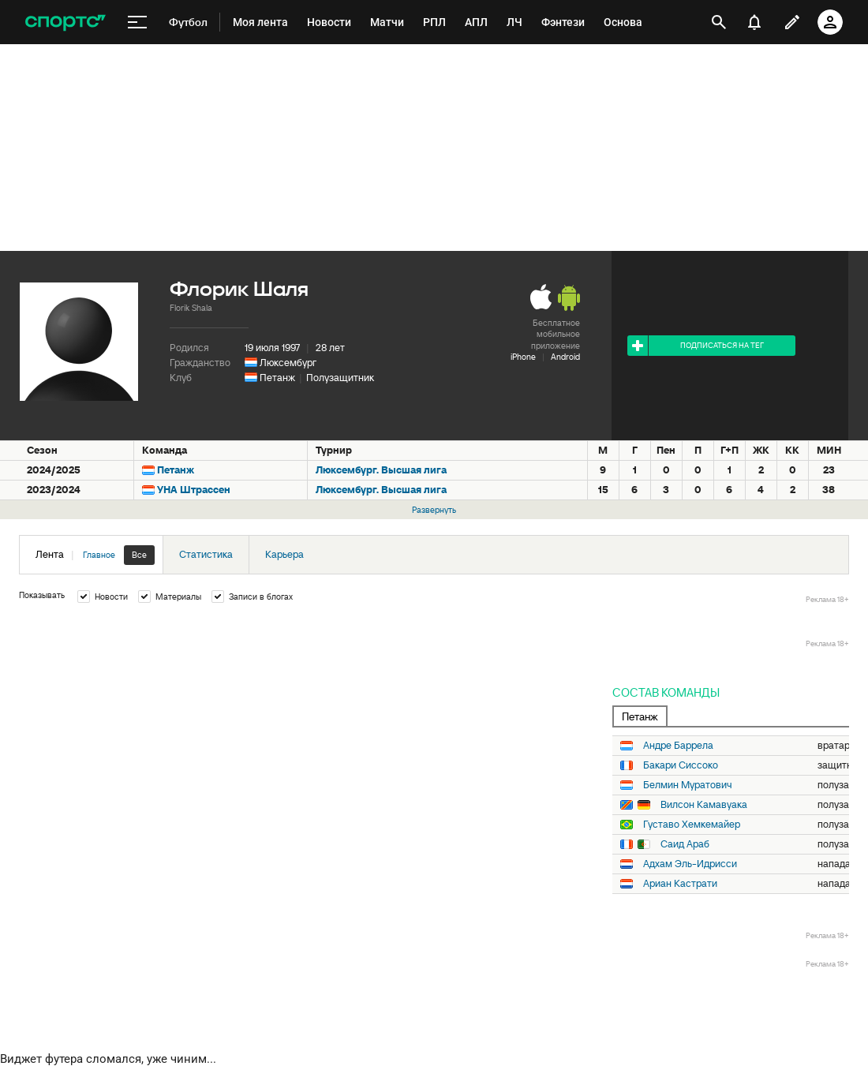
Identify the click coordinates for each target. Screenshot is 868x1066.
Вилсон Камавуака (703, 805)
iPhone (523, 356)
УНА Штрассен (193, 489)
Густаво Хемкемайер (691, 824)
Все (139, 554)
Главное (99, 554)
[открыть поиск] (718, 22)
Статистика (206, 554)
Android (565, 356)
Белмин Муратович (687, 785)
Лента (95, 555)
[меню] (137, 22)
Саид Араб (684, 844)
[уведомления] (754, 22)
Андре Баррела (678, 745)
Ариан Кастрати (680, 883)
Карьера (284, 554)
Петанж (277, 377)
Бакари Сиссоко (680, 765)
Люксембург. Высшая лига (381, 470)
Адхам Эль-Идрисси (690, 864)
